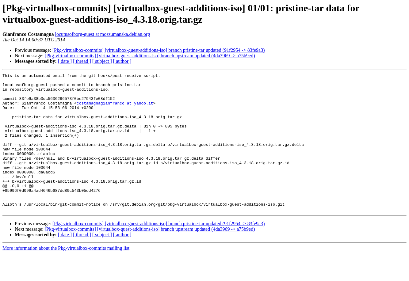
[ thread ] (82, 61)
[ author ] (122, 61)
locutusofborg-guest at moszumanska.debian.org (102, 34)
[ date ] (65, 61)
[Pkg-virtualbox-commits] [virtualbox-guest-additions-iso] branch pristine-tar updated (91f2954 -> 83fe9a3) (158, 50)
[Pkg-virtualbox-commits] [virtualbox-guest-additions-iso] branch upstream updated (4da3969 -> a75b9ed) (150, 55)
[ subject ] (102, 61)
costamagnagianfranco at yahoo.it (115, 109)
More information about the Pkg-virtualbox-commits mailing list (65, 275)
